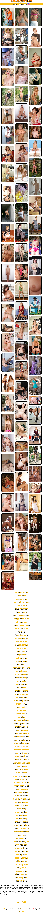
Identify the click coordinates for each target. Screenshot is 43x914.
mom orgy (21, 809)
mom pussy (21, 815)
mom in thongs (21, 779)
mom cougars (21, 691)
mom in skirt (21, 773)
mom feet (21, 710)
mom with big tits (21, 841)
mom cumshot (21, 697)
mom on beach (21, 796)
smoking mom (21, 877)
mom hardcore (21, 730)
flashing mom (21, 638)
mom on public (21, 805)
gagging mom (21, 645)
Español (37, 908)
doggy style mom (21, 619)
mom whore (21, 838)
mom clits (21, 687)
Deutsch (22, 908)
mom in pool (21, 766)
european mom (21, 628)
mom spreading (21, 825)
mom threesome (21, 832)
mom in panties (21, 760)
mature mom (21, 661)
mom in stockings (21, 776)
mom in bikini (21, 746)
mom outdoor (21, 812)
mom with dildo (21, 845)
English (6, 908)
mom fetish (21, 714)
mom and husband (21, 668)
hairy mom (21, 648)
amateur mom (21, 592)
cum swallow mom (21, 615)
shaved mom (21, 871)
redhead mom (21, 858)
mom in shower (21, 769)
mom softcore (21, 822)
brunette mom (21, 609)
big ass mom (21, 599)
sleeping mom (21, 874)
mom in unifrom (21, 782)
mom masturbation (21, 792)
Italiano (29, 908)
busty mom (21, 612)
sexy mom (21, 868)
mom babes (21, 671)
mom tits (22, 835)
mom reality (21, 818)
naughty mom (21, 851)
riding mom (21, 861)
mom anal (21, 664)
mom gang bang (21, 720)
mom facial (21, 707)
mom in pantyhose (21, 763)
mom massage (21, 789)
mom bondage (21, 678)
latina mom (21, 651)
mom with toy (21, 848)
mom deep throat (21, 701)
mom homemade (21, 733)
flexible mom (21, 642)
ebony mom (21, 622)
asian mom (21, 596)
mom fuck (21, 717)
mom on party (21, 802)
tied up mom (21, 881)
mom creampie (21, 694)
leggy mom (21, 655)
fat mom (21, 632)
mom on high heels (21, 799)
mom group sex (21, 723)
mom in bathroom (21, 740)
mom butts (21, 681)
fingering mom (21, 635)
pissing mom (21, 855)
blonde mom (21, 605)
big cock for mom (22, 602)
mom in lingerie (21, 753)
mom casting (21, 684)
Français (14, 908)
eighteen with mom (21, 625)
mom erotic (21, 704)
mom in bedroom (21, 743)
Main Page (21, 902)
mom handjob (21, 727)
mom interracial (21, 786)
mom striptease (21, 828)
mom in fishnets (21, 750)
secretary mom (21, 864)
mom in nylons (21, 756)
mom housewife (21, 737)
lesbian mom (21, 658)
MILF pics (21, 911)
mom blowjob (21, 674)
